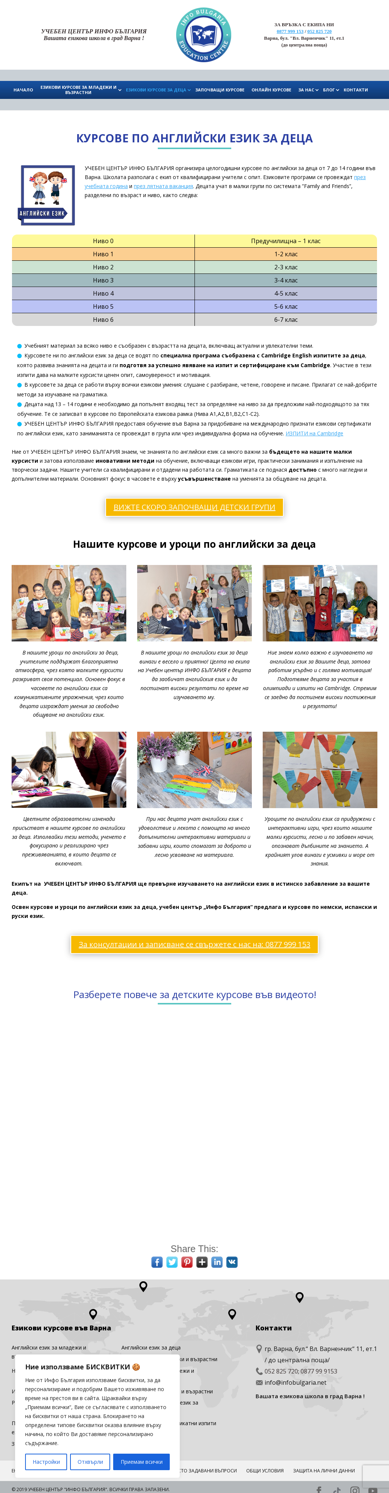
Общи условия (265, 1466)
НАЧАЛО (23, 90)
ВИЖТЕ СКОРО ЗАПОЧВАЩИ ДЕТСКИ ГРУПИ (194, 507)
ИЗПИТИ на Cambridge (314, 433)
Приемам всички (142, 1461)
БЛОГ (329, 90)
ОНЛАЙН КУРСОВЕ (271, 90)
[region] (97, 1416)
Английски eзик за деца (151, 1343)
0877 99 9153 (319, 1367)
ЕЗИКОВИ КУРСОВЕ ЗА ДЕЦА (156, 90)
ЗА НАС (306, 90)
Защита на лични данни (324, 1466)
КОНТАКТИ (356, 90)
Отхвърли (90, 1461)
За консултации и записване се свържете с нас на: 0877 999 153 (194, 940)
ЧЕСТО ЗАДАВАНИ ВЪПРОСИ (205, 1466)
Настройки (46, 1461)
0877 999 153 (290, 31)
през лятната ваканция (163, 186)
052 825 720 (319, 31)
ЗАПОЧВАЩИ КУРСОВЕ (219, 90)
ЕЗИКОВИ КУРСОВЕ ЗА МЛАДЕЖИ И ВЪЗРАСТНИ (78, 89)
